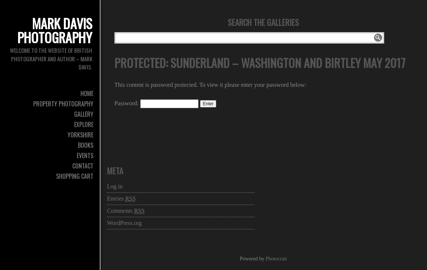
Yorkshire (80, 135)
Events (85, 155)
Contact (82, 166)
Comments (126, 211)
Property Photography (63, 104)
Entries (121, 198)
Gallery (83, 114)
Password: (156, 103)
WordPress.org (124, 223)
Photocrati (276, 259)
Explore (83, 124)
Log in (115, 186)
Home (86, 93)
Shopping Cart (74, 176)
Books (85, 145)
